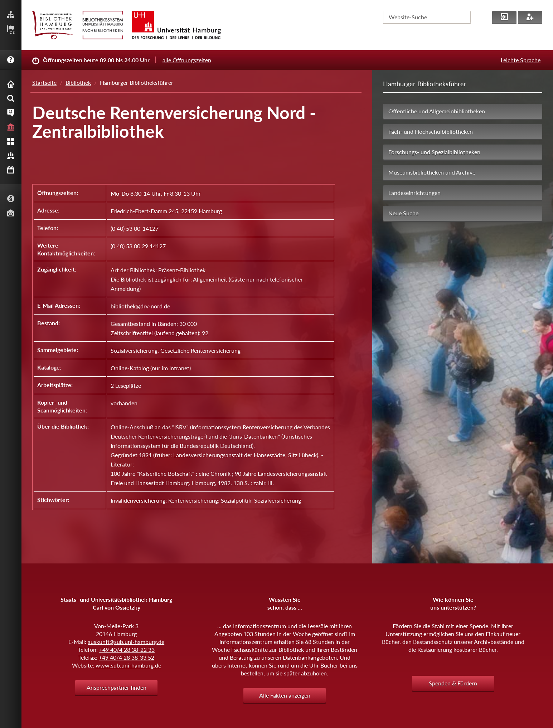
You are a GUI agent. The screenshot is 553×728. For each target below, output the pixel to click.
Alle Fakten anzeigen (284, 695)
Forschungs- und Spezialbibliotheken (434, 151)
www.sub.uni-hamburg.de (128, 665)
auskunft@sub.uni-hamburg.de (126, 641)
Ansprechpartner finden (116, 687)
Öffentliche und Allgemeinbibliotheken (436, 111)
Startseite (44, 82)
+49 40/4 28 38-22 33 (127, 649)
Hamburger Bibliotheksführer (424, 84)
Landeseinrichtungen (414, 192)
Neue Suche (403, 213)
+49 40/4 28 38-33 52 (126, 657)
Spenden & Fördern (453, 683)
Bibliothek (78, 82)
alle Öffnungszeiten (186, 60)
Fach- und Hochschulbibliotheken (430, 131)
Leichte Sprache (520, 60)
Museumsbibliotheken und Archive (431, 172)
